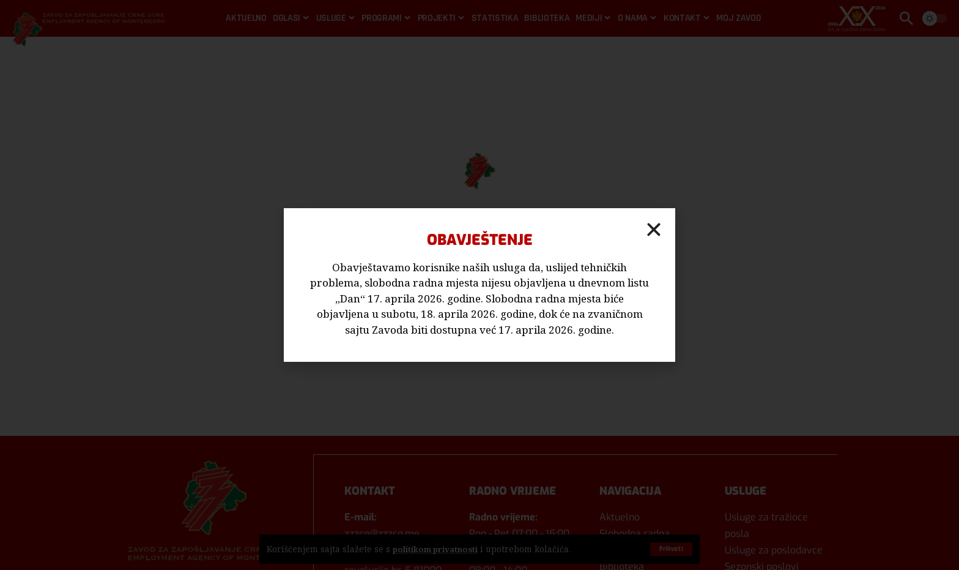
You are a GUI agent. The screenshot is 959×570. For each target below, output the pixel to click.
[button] (654, 229)
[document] (479, 285)
